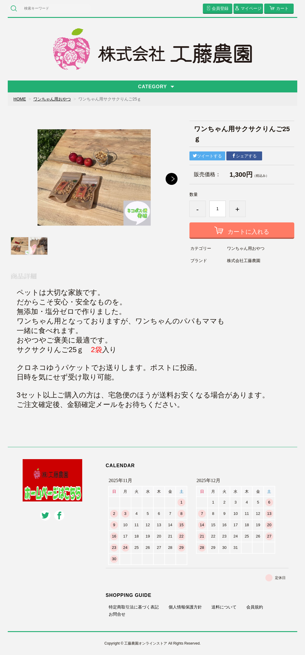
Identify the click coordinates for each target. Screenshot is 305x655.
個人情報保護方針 (185, 607)
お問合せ (117, 614)
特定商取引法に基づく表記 (134, 607)
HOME (19, 99)
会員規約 (254, 607)
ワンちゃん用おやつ (52, 99)
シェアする (244, 156)
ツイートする (207, 156)
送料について (223, 607)
